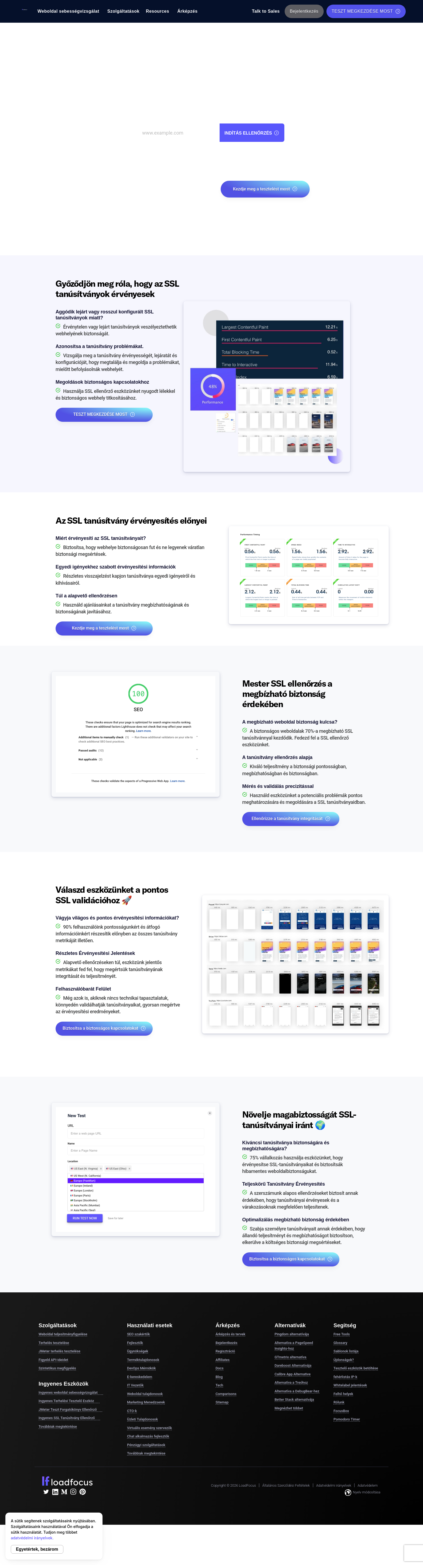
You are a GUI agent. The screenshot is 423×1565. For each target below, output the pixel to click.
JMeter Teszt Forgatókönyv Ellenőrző (70, 1409)
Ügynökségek (137, 1351)
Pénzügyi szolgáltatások (146, 1445)
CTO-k (132, 1411)
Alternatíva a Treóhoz (291, 1382)
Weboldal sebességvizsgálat (68, 11)
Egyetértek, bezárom (37, 1549)
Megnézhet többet (289, 1408)
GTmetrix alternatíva (290, 1357)
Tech (219, 1385)
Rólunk (338, 1402)
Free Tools (341, 1334)
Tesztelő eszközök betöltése (355, 1368)
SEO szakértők (138, 1334)
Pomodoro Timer (346, 1419)
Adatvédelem (368, 1485)
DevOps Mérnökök (141, 1368)
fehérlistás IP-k (345, 1377)
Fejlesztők (135, 1343)
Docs (219, 1368)
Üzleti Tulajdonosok (142, 1419)
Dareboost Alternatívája (293, 1365)
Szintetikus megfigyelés (57, 1368)
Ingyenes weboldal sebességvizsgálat (71, 1392)
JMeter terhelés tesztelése (59, 1351)
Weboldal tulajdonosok (145, 1394)
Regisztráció (225, 1351)
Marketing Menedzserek (146, 1402)
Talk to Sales (266, 11)
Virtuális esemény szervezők (149, 1428)
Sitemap (222, 1402)
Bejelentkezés (304, 11)
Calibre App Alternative (293, 1374)
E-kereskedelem (139, 1377)
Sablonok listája (345, 1351)
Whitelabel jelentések (350, 1385)
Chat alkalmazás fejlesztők (148, 1436)
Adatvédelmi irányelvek (333, 1485)
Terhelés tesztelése (54, 1343)
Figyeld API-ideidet (53, 1360)
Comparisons (226, 1394)
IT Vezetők (135, 1385)
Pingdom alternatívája (292, 1334)
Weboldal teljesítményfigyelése (63, 1334)
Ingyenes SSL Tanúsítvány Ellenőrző (69, 1418)
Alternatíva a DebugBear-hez (297, 1391)
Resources (157, 11)
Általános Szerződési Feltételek (286, 1485)
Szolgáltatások (123, 11)
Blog (219, 1377)
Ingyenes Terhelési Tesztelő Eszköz (69, 1401)
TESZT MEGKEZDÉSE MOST (366, 11)
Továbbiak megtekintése (58, 1426)
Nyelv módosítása (362, 1492)
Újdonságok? (343, 1360)
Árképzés (187, 11)
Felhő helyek (343, 1394)
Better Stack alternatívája (294, 1399)
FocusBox (341, 1411)
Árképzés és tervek (230, 1334)
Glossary (340, 1343)
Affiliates (223, 1360)
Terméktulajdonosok (143, 1360)
